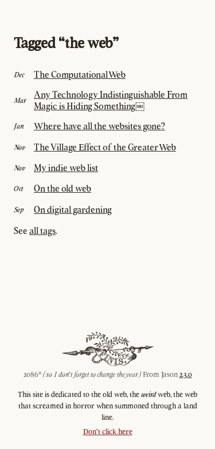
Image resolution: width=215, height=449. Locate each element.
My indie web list (66, 167)
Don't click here (107, 431)
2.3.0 (185, 374)
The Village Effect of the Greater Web (105, 147)
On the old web (62, 188)
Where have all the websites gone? (99, 126)
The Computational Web (80, 74)
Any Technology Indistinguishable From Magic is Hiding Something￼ (110, 100)
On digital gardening (73, 209)
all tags (42, 230)
